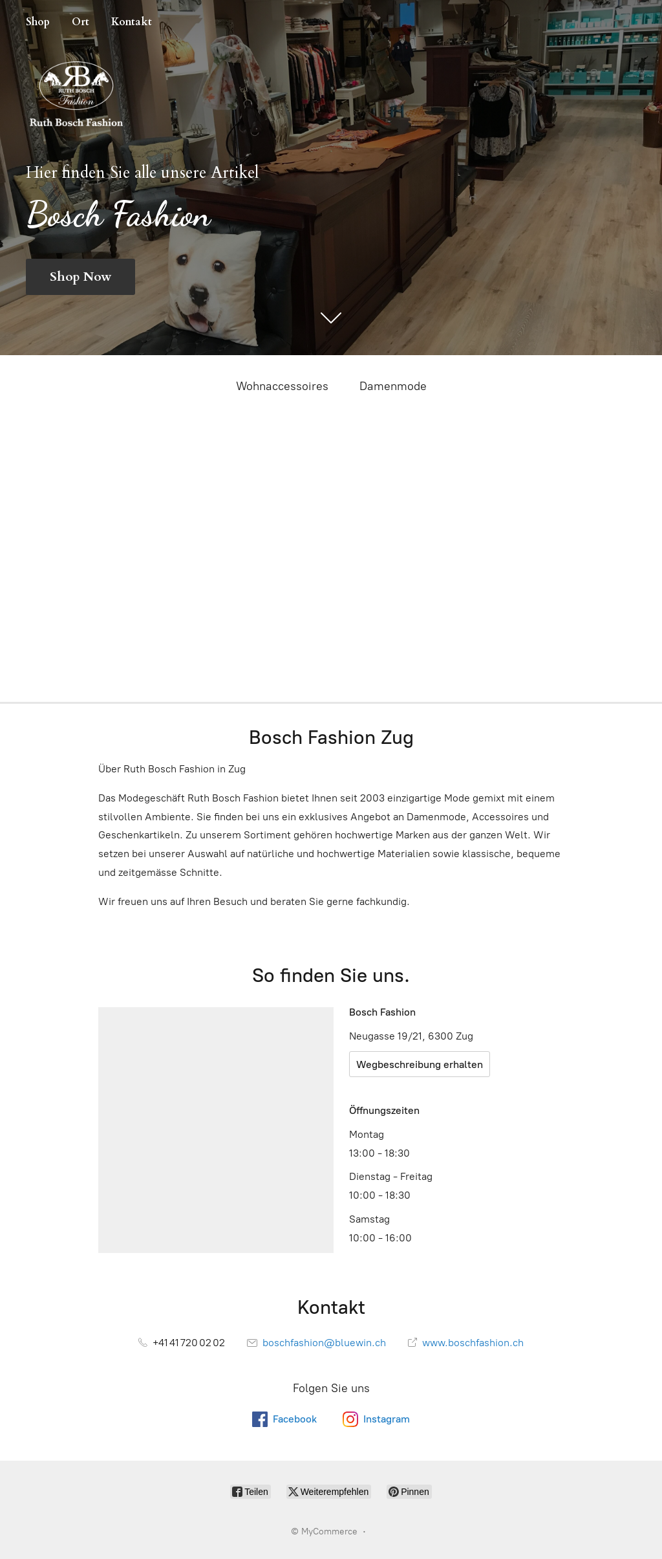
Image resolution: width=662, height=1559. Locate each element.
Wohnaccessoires (282, 386)
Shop (38, 22)
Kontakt (131, 22)
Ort (80, 22)
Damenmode (393, 386)
